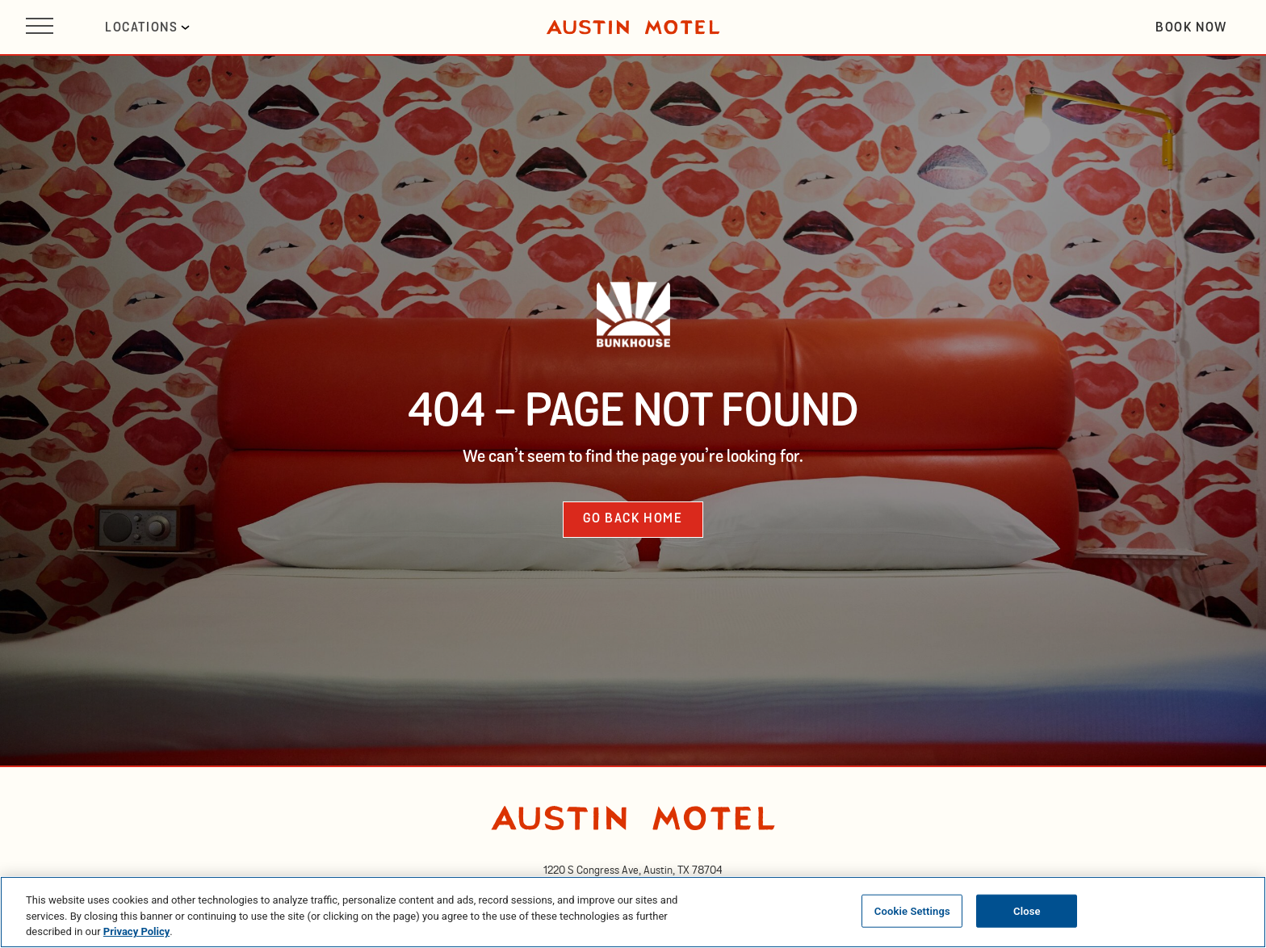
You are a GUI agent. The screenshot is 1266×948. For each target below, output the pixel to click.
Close (1027, 910)
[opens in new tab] (633, 870)
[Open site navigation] (39, 27)
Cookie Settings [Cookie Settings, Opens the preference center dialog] (912, 910)
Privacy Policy (136, 931)
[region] (633, 912)
